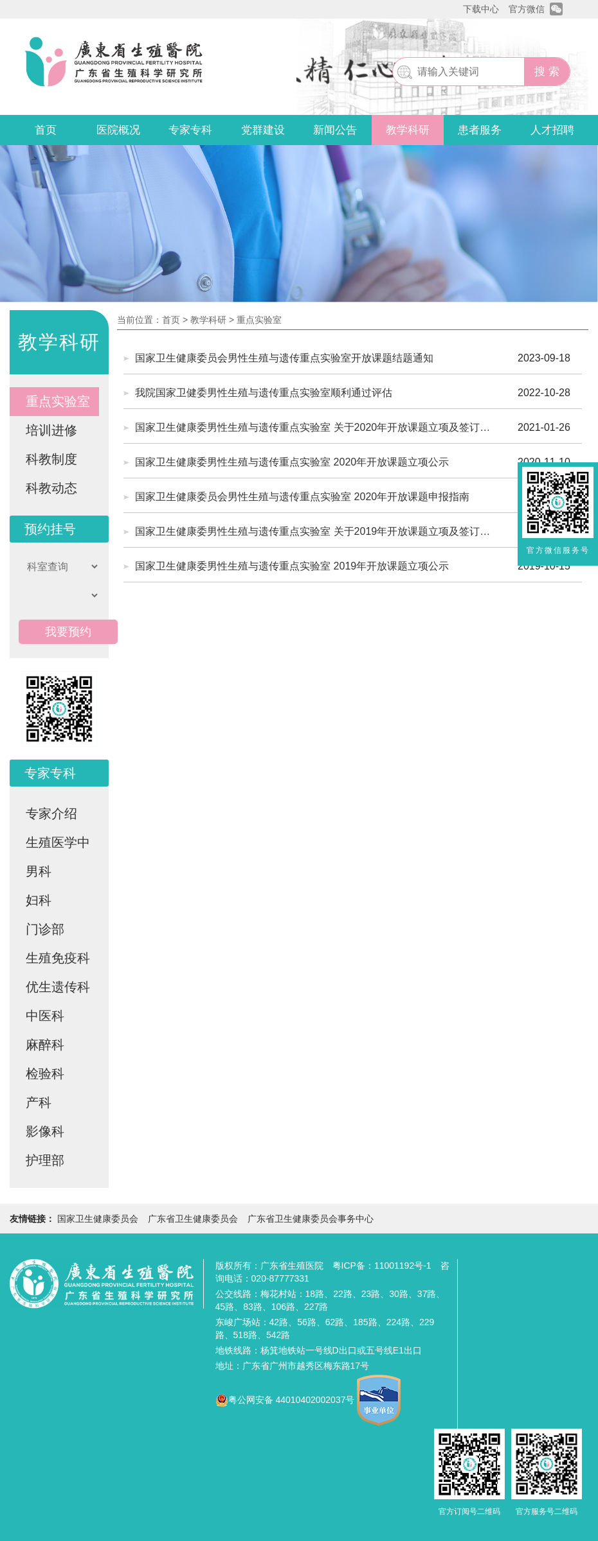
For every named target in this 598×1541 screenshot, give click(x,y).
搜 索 (546, 71)
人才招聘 (552, 130)
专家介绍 (51, 813)
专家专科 (190, 130)
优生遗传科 (58, 987)
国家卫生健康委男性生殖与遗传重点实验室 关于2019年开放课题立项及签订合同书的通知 (312, 536)
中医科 (45, 1016)
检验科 (45, 1074)
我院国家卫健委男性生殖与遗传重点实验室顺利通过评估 (263, 392)
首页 (46, 130)
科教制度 (51, 459)
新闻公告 (335, 130)
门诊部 (45, 929)
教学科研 (408, 130)
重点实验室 (58, 401)
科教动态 (51, 488)
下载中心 (481, 9)
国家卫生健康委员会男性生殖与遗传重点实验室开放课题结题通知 (284, 358)
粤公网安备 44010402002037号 (291, 1400)
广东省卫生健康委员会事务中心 (311, 1219)
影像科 (45, 1131)
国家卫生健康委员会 (97, 1219)
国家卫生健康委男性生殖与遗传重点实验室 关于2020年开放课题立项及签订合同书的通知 (312, 432)
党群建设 (263, 130)
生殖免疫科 (58, 958)
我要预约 (68, 631)
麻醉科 (45, 1045)
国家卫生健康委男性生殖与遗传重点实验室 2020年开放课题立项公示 (292, 462)
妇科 (38, 900)
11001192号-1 (402, 1265)
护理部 (45, 1160)
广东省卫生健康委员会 (193, 1219)
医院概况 (118, 130)
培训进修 (51, 430)
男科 (38, 871)
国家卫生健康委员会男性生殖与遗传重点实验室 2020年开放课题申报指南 (302, 496)
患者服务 (480, 130)
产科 (38, 1102)
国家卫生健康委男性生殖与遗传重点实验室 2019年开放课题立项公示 (292, 566)
